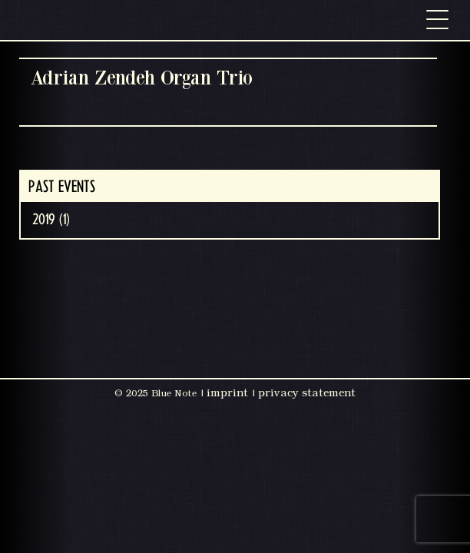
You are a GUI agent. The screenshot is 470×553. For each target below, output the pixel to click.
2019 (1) (51, 219)
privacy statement (307, 392)
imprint (227, 392)
